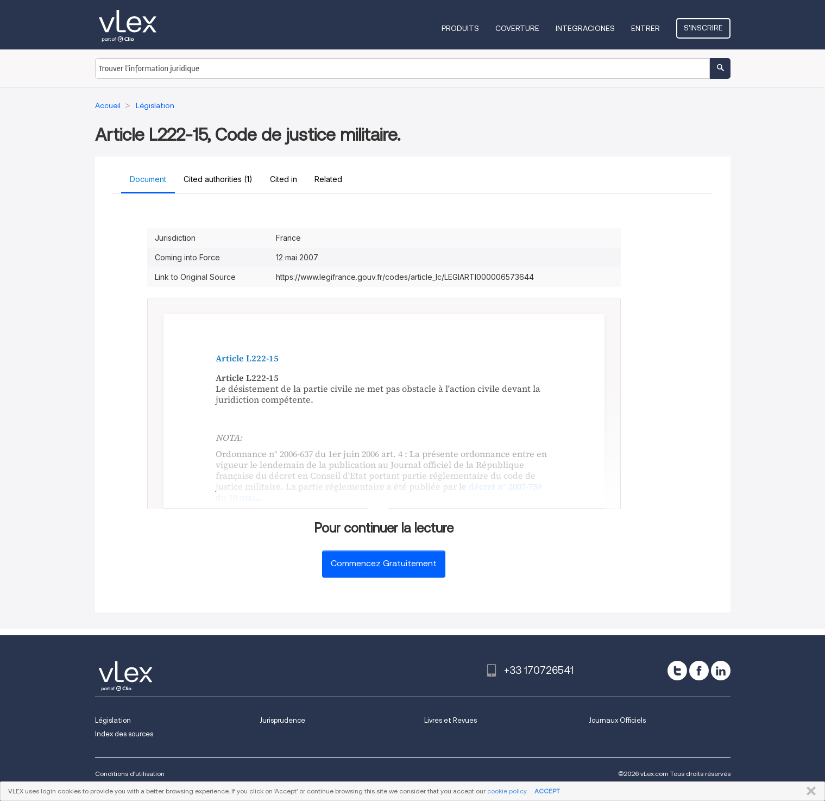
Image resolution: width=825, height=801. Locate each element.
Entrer (645, 28)
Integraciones (585, 28)
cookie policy (506, 790)
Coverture (517, 28)
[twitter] (677, 670)
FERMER (809, 791)
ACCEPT (547, 790)
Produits (460, 28)
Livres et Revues (450, 720)
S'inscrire (703, 27)
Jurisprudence (282, 720)
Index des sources (124, 734)
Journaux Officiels (617, 720)
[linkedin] (720, 670)
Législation (113, 720)
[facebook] (699, 670)
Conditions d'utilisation (130, 773)
